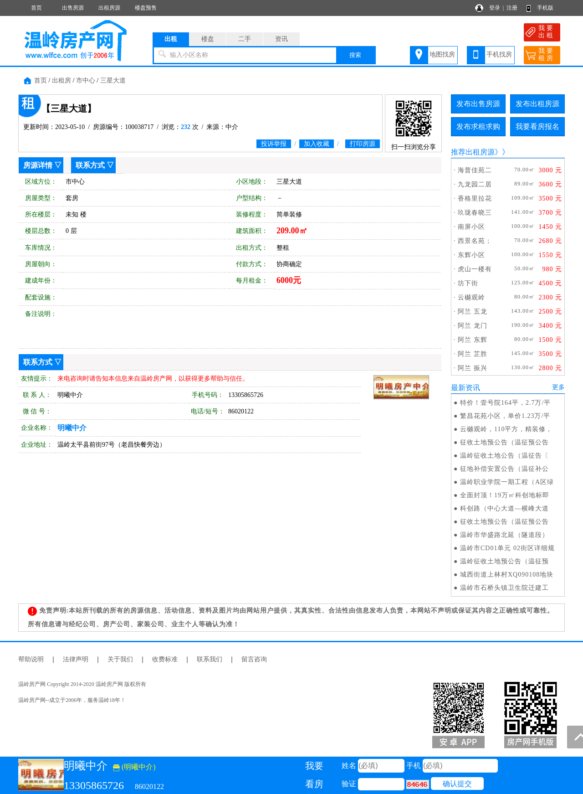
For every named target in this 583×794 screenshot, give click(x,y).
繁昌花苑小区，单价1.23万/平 (505, 415)
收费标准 (165, 659)
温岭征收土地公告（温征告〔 (504, 455)
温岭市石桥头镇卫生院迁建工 (504, 587)
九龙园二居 (475, 184)
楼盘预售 (146, 8)
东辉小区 (471, 255)
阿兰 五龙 (472, 311)
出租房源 (109, 8)
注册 (511, 8)
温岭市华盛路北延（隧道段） (504, 534)
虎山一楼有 (475, 269)
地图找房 (442, 54)
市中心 (85, 80)
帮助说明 (31, 659)
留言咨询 (254, 659)
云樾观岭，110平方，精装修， (506, 429)
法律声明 (75, 659)
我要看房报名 (537, 126)
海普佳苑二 (475, 170)
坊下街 (468, 283)
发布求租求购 (478, 126)
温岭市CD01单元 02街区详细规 (507, 548)
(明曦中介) (134, 767)
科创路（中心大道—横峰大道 (504, 508)
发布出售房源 (478, 104)
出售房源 (73, 8)
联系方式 (90, 165)
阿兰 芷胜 (472, 354)
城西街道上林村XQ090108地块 (506, 574)
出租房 (61, 80)
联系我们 (209, 659)
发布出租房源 (537, 104)
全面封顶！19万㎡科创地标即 (504, 495)
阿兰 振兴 (472, 368)
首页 (36, 8)
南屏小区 (471, 226)
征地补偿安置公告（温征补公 (504, 468)
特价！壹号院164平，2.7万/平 (505, 402)
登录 (494, 8)
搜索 (355, 55)
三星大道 (113, 80)
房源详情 (37, 165)
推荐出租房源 (473, 152)
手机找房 (499, 54)
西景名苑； (475, 240)
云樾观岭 (471, 297)
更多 (558, 387)
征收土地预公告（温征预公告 (504, 442)
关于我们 (120, 659)
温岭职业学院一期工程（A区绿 (507, 482)
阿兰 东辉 (472, 339)
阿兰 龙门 (472, 325)
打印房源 (362, 143)
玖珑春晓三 (475, 212)
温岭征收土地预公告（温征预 (504, 561)
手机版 (545, 8)
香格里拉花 (475, 198)
